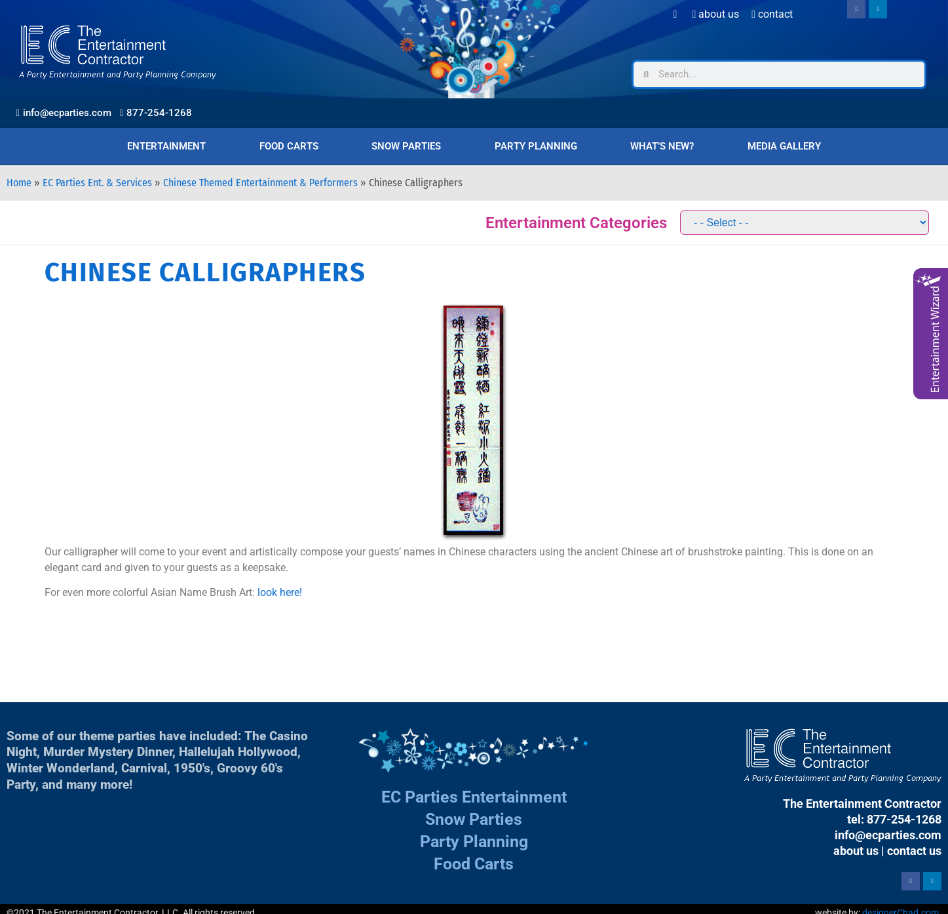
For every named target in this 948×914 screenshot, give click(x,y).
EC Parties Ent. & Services (97, 182)
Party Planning (536, 146)
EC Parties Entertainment (474, 796)
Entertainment (166, 146)
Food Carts (288, 146)
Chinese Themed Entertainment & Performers (260, 182)
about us (856, 851)
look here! (279, 592)
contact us (914, 851)
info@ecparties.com (888, 835)
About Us (715, 14)
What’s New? (662, 146)
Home (19, 182)
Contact (772, 14)
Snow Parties (406, 146)
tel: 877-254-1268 (894, 819)
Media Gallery (784, 146)
